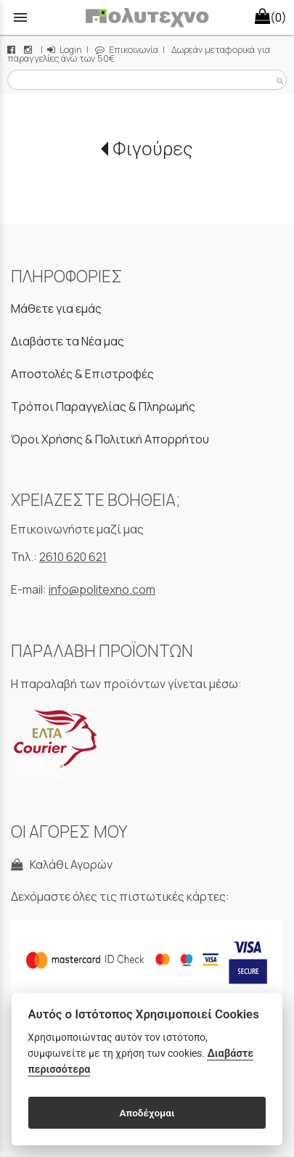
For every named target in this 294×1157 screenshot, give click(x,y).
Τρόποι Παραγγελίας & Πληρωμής (103, 406)
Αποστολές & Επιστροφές (82, 374)
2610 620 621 (73, 557)
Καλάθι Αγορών (62, 864)
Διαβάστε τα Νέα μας (67, 341)
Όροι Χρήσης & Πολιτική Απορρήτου (110, 439)
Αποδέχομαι (146, 1113)
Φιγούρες (153, 149)
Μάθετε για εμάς (56, 308)
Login (64, 50)
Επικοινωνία (126, 50)
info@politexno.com (102, 589)
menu (20, 17)
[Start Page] (147, 17)
